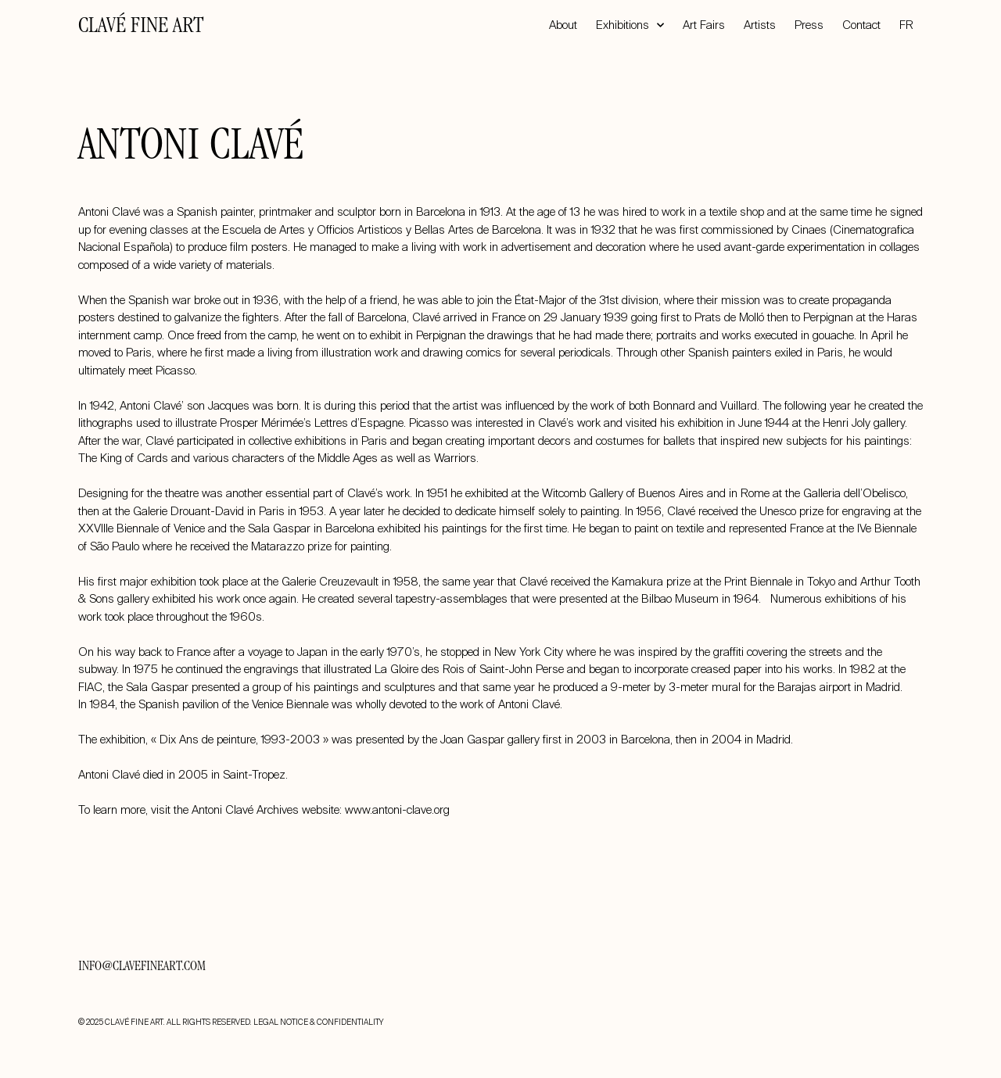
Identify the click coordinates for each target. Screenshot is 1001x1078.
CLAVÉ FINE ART (140, 27)
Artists (760, 25)
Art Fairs (704, 25)
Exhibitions (630, 25)
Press (809, 25)
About (563, 25)
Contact (861, 25)
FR (906, 25)
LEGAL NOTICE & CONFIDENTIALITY (318, 1022)
